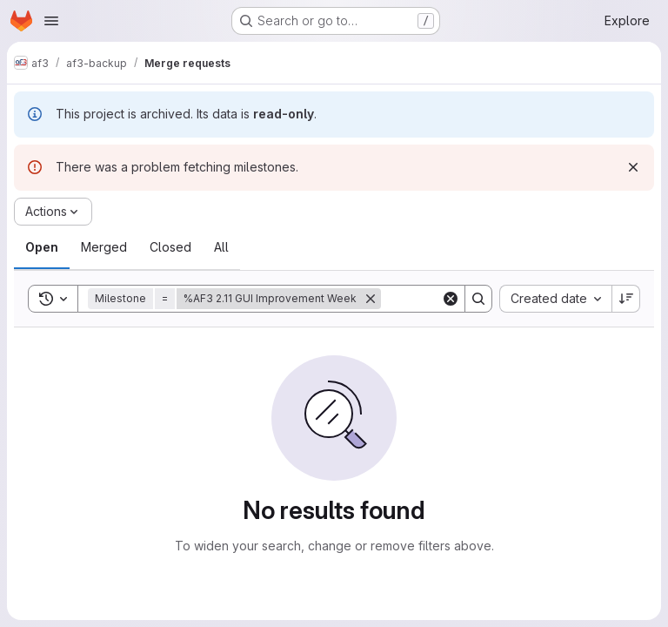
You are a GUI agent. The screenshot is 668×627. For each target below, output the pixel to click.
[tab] (42, 247)
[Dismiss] (633, 167)
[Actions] (53, 212)
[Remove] (370, 298)
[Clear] (450, 298)
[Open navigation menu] (51, 21)
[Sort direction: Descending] (626, 299)
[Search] (478, 299)
